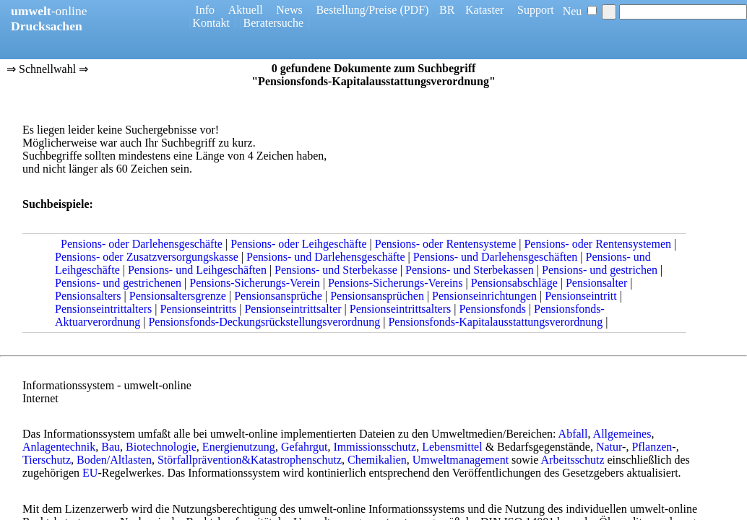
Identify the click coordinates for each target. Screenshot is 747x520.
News (289, 10)
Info (204, 10)
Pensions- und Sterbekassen (469, 270)
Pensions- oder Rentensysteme (446, 244)
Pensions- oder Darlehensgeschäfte (142, 244)
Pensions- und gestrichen (599, 270)
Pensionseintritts (198, 309)
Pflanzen (651, 447)
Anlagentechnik (58, 447)
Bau (110, 447)
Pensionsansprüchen (377, 296)
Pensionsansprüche (278, 296)
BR (446, 10)
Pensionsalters (88, 296)
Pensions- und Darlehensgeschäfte (325, 257)
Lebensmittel (452, 447)
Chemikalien (377, 460)
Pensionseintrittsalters (400, 309)
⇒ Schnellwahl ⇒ (47, 70)
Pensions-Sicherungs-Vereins (395, 283)
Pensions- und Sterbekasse (336, 270)
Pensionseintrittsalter (292, 309)
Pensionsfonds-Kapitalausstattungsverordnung (495, 322)
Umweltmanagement (461, 460)
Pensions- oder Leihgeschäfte (298, 244)
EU (90, 473)
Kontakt (211, 23)
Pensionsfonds (492, 309)
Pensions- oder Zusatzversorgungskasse (146, 257)
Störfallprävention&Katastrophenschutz (249, 460)
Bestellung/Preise (356, 10)
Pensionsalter (596, 283)
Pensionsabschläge (514, 283)
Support (535, 10)
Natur (609, 447)
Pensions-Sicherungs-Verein (254, 283)
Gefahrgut (304, 447)
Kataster (484, 10)
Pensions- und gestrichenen (118, 283)
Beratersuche (273, 23)
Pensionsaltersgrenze (177, 296)
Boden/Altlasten (114, 460)
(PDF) (414, 10)
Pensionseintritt (581, 296)
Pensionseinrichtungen (484, 296)
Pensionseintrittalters (103, 309)
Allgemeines (622, 434)
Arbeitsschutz (573, 460)
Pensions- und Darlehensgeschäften (495, 257)
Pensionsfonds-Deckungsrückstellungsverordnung (264, 322)
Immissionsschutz (374, 447)
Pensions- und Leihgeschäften (197, 270)
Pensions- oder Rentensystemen (597, 244)
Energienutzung (238, 447)
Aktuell (245, 10)
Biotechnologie (161, 447)
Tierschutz (46, 460)
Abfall (573, 434)
